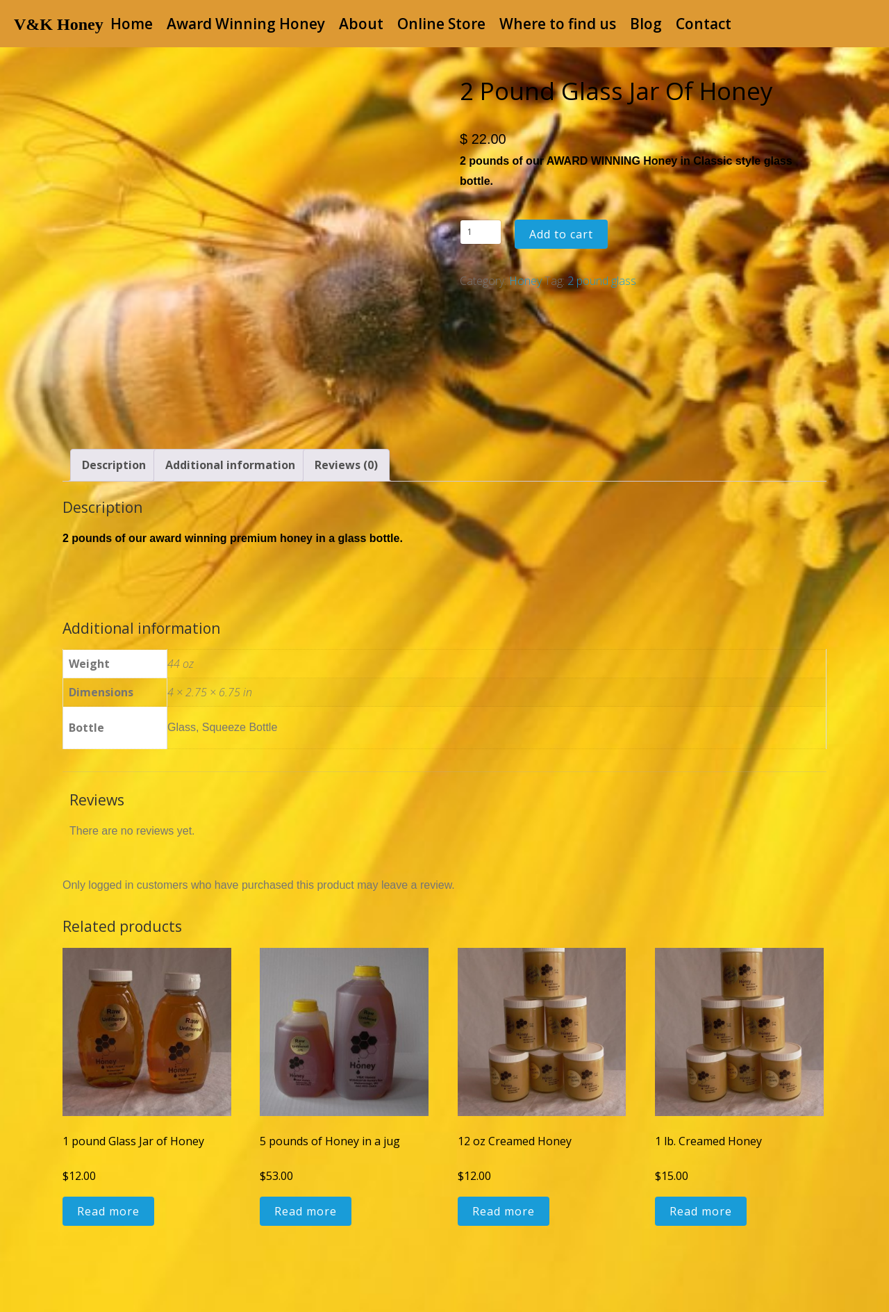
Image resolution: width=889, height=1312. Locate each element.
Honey (525, 280)
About (361, 23)
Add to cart (561, 234)
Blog (646, 23)
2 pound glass (601, 280)
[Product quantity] (480, 232)
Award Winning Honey (246, 23)
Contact (703, 23)
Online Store (441, 23)
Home (131, 23)
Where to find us (557, 23)
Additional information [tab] (230, 465)
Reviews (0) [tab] (346, 465)
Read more (108, 1211)
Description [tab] (114, 465)
